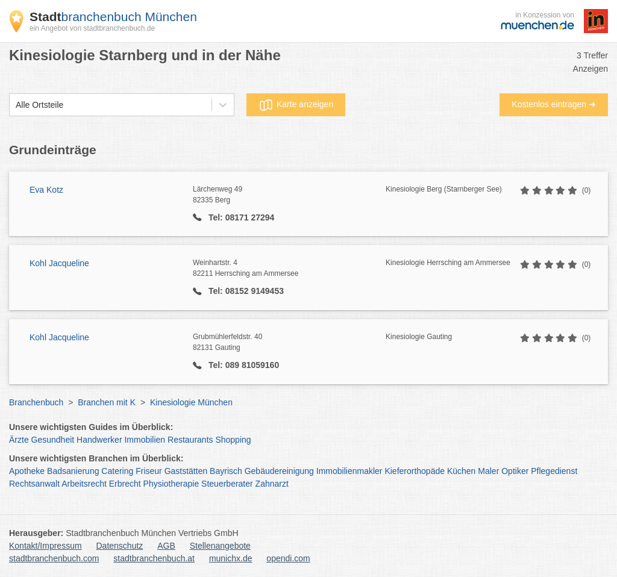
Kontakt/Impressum (45, 545)
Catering (117, 471)
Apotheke (27, 471)
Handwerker (99, 439)
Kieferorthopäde (414, 471)
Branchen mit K (107, 402)
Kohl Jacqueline (59, 263)
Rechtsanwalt (34, 483)
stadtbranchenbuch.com (54, 558)
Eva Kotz (46, 190)
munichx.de (230, 558)
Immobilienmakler (349, 471)
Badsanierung (73, 471)
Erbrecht (125, 483)
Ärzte (19, 439)
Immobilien (144, 439)
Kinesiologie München (191, 402)
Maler (488, 471)
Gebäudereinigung (279, 471)
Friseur (149, 471)
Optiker (514, 471)
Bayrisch (226, 471)
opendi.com (288, 558)
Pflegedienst (554, 471)
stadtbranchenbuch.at (154, 558)
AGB (166, 545)
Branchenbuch (36, 402)
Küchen (461, 471)
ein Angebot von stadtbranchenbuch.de (92, 28)
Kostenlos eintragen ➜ (554, 104)
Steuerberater (227, 483)
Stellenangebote (220, 545)
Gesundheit (53, 439)
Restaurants (190, 439)
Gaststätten (186, 471)
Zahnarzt (272, 483)
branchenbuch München (113, 16)
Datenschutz (119, 545)
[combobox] (15, 105)
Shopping (233, 439)
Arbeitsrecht (84, 483)
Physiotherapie (171, 483)
